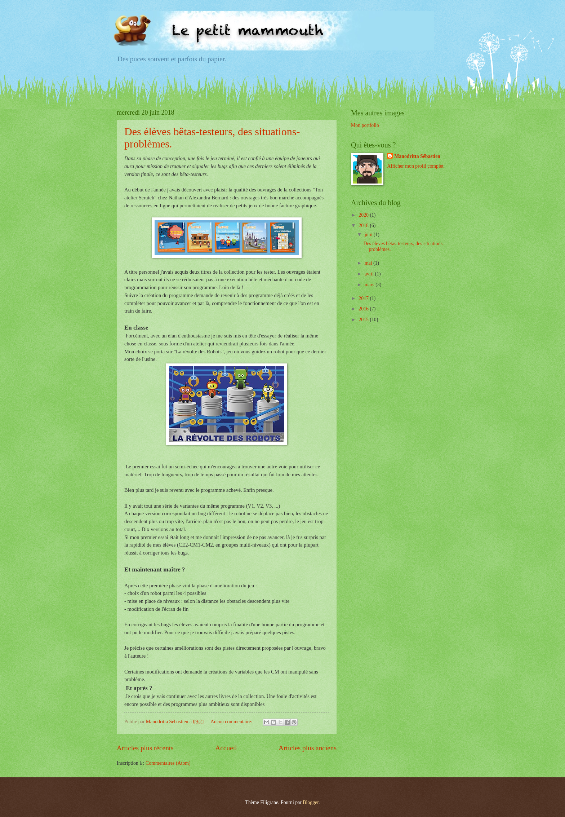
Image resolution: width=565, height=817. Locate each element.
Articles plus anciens (308, 748)
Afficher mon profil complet (415, 166)
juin (369, 234)
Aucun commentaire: (232, 721)
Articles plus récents (145, 748)
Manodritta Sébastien (417, 156)
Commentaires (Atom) (168, 763)
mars (370, 284)
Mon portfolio (365, 125)
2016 (364, 309)
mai (369, 263)
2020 (364, 215)
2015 (364, 319)
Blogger (311, 802)
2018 (364, 225)
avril (370, 274)
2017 (364, 298)
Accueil (226, 748)
